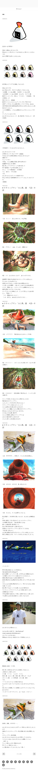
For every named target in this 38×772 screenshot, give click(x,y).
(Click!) (13, 100)
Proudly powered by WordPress (8, 768)
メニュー (19, 8)
